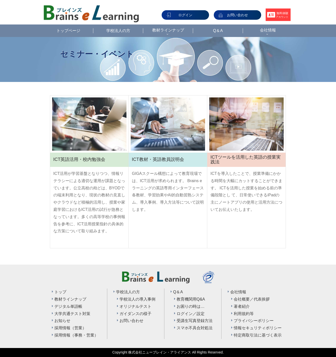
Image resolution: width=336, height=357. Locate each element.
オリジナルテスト (135, 306)
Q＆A (178, 292)
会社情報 (238, 292)
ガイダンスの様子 (135, 314)
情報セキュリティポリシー (258, 328)
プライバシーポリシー (254, 321)
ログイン (185, 15)
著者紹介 (242, 306)
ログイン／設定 (191, 314)
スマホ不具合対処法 (195, 328)
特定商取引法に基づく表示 (258, 335)
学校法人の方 (128, 292)
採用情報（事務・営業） (76, 335)
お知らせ (62, 321)
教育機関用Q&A (191, 299)
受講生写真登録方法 (195, 321)
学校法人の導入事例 (137, 299)
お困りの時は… (191, 306)
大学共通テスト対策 (72, 314)
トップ (60, 292)
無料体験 (282, 14)
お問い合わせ (237, 15)
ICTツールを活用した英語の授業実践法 (246, 160)
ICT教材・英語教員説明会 (158, 159)
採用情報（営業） (70, 328)
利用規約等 (244, 314)
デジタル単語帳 (68, 306)
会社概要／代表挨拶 (252, 299)
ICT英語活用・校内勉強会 (79, 159)
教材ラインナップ (70, 299)
